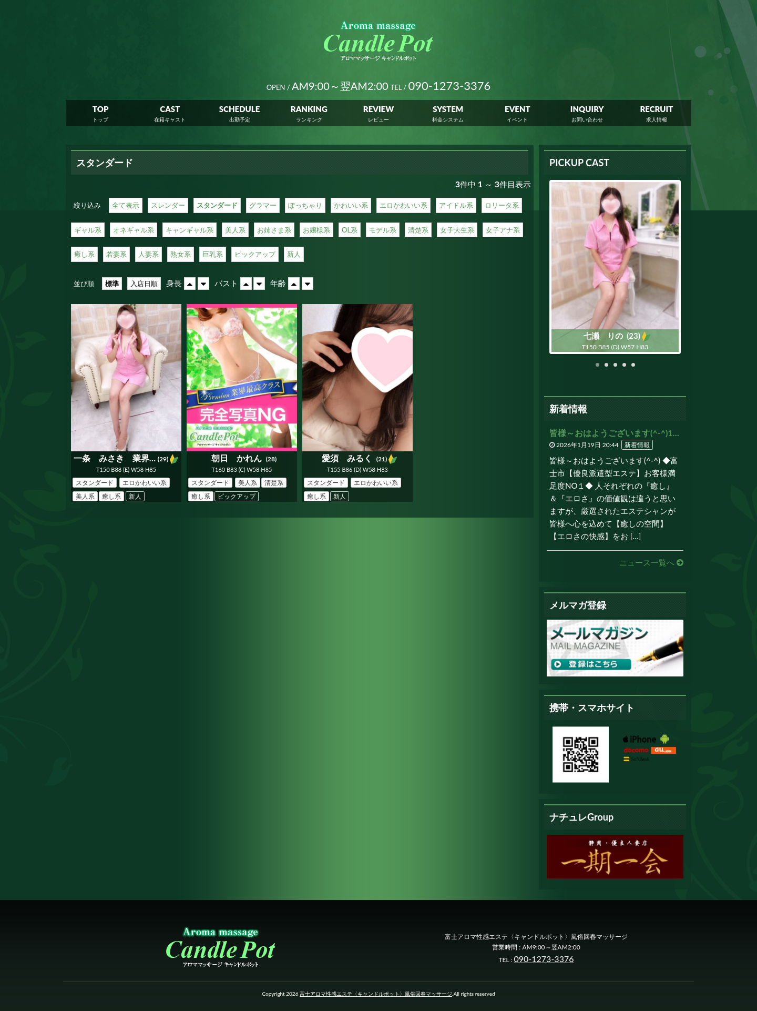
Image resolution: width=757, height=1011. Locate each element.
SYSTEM (448, 110)
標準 (112, 283)
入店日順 (144, 283)
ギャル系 (87, 230)
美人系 (235, 230)
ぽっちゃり (305, 205)
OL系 (349, 230)
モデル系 (382, 230)
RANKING (309, 110)
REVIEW (378, 110)
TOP (101, 110)
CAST (170, 110)
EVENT (517, 110)
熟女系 (180, 254)
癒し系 (84, 254)
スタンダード (217, 205)
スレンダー (168, 205)
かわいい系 (351, 205)
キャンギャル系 (189, 230)
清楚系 (418, 230)
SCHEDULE (239, 110)
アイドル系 (456, 205)
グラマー (263, 205)
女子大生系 (457, 230)
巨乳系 (212, 254)
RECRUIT (656, 110)
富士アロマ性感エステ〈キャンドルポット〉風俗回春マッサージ (376, 993)
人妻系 (148, 254)
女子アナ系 (503, 230)
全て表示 (125, 205)
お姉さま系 (274, 230)
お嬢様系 (316, 230)
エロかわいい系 (403, 205)
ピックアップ (254, 254)
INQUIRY (587, 110)
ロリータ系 (502, 205)
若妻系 (116, 254)
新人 (294, 254)
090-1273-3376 (544, 959)
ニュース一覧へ (651, 562)
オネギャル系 (133, 230)
